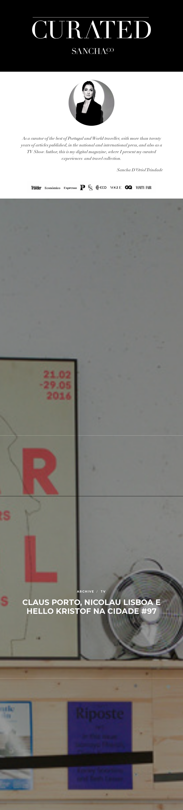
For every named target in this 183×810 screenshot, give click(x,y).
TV (103, 592)
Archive (86, 592)
